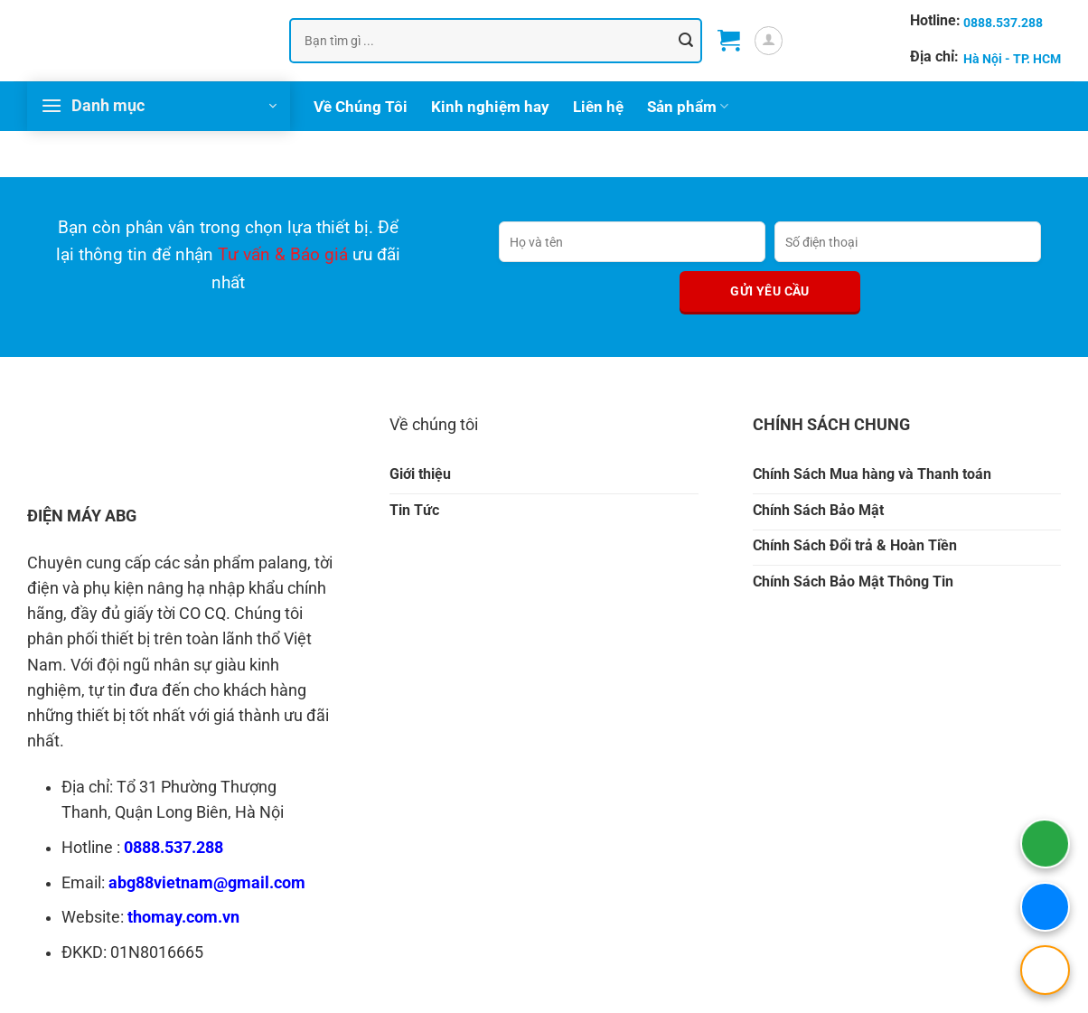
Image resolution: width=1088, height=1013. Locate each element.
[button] (729, 40)
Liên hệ (598, 107)
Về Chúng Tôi (361, 107)
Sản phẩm (687, 107)
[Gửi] (686, 40)
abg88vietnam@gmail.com (206, 883)
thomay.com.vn (183, 917)
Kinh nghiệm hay (490, 107)
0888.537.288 (173, 848)
